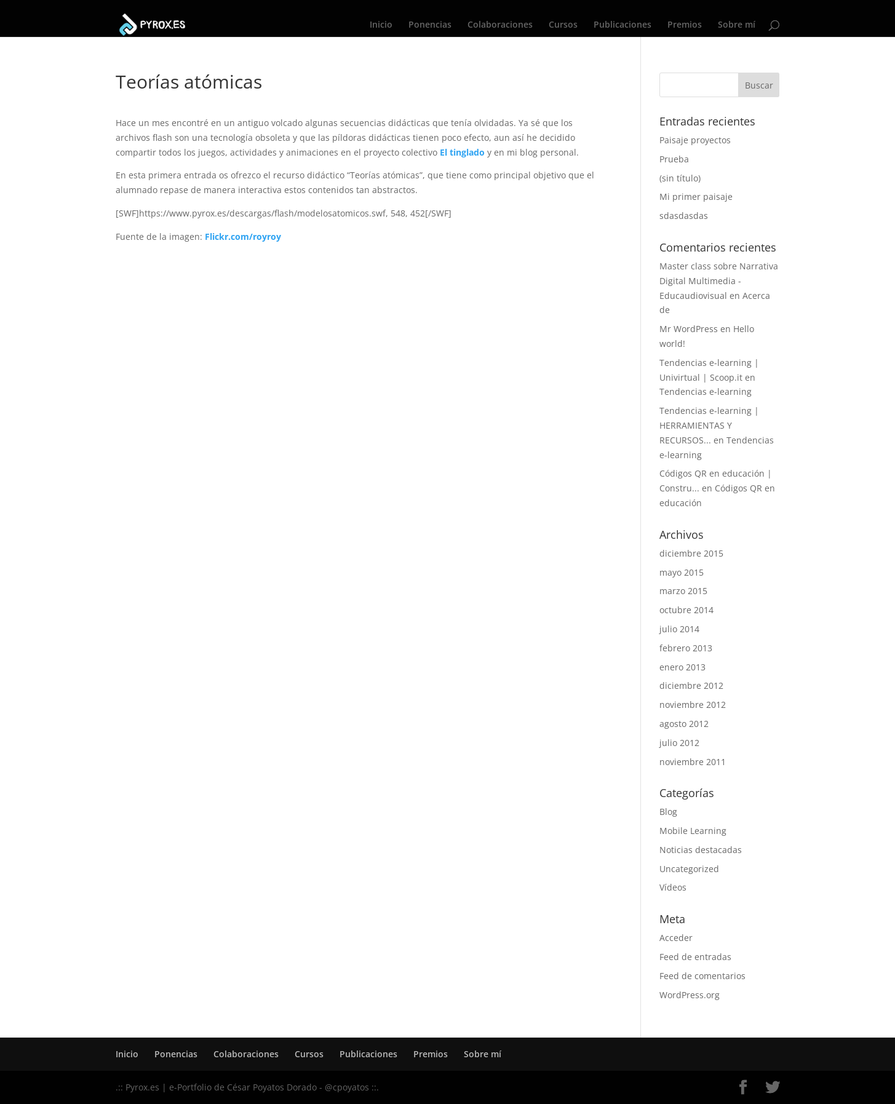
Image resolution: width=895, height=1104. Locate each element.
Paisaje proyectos (695, 140)
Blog (668, 811)
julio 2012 (679, 743)
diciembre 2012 (691, 685)
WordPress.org (689, 995)
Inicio (381, 25)
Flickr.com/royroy (243, 236)
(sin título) (680, 178)
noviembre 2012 (692, 704)
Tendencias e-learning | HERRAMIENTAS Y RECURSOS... (709, 425)
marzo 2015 (683, 591)
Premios (684, 25)
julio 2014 (679, 629)
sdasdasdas (683, 215)
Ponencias (429, 25)
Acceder (676, 937)
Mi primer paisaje (696, 196)
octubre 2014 (686, 610)
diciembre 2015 (691, 553)
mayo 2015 (681, 572)
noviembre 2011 (692, 762)
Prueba (674, 159)
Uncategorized (689, 869)
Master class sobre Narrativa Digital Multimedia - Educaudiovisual (718, 280)
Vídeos (672, 887)
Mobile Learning (692, 830)
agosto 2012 (684, 723)
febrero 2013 (685, 648)
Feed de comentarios (702, 976)
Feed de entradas (695, 957)
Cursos (563, 25)
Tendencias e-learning (705, 391)
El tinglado (462, 152)
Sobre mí (736, 25)
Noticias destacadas (700, 850)
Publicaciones (622, 25)
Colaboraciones (500, 25)
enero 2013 (682, 667)
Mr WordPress (688, 329)
